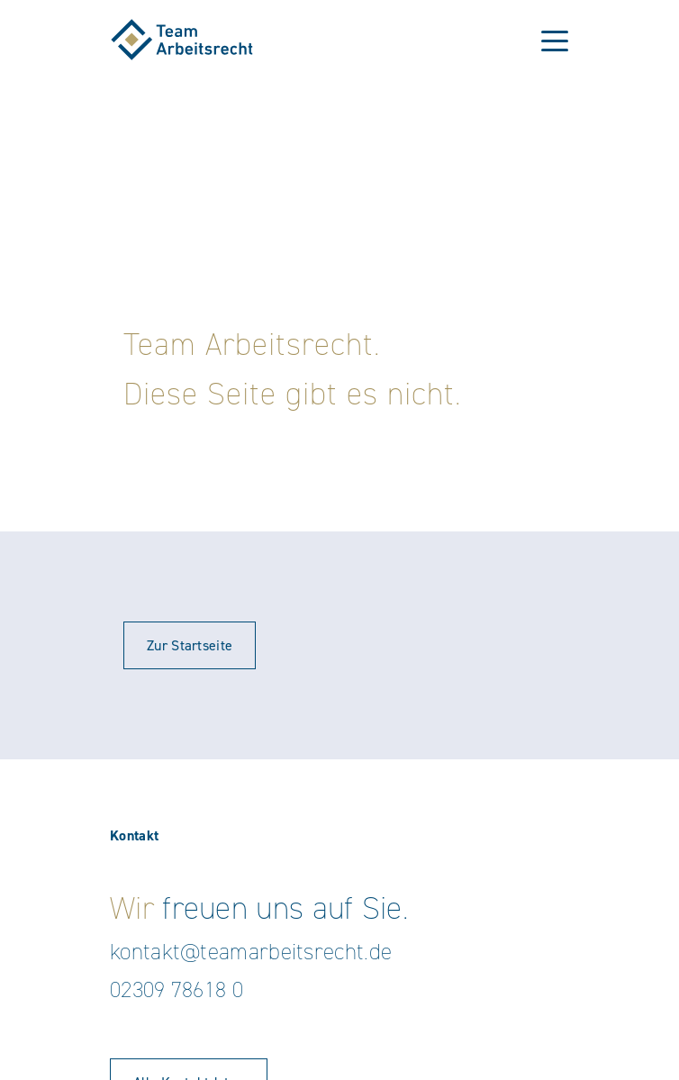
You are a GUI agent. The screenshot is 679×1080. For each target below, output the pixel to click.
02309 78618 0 (176, 989)
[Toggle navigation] (554, 40)
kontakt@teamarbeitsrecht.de (251, 952)
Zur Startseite (189, 645)
